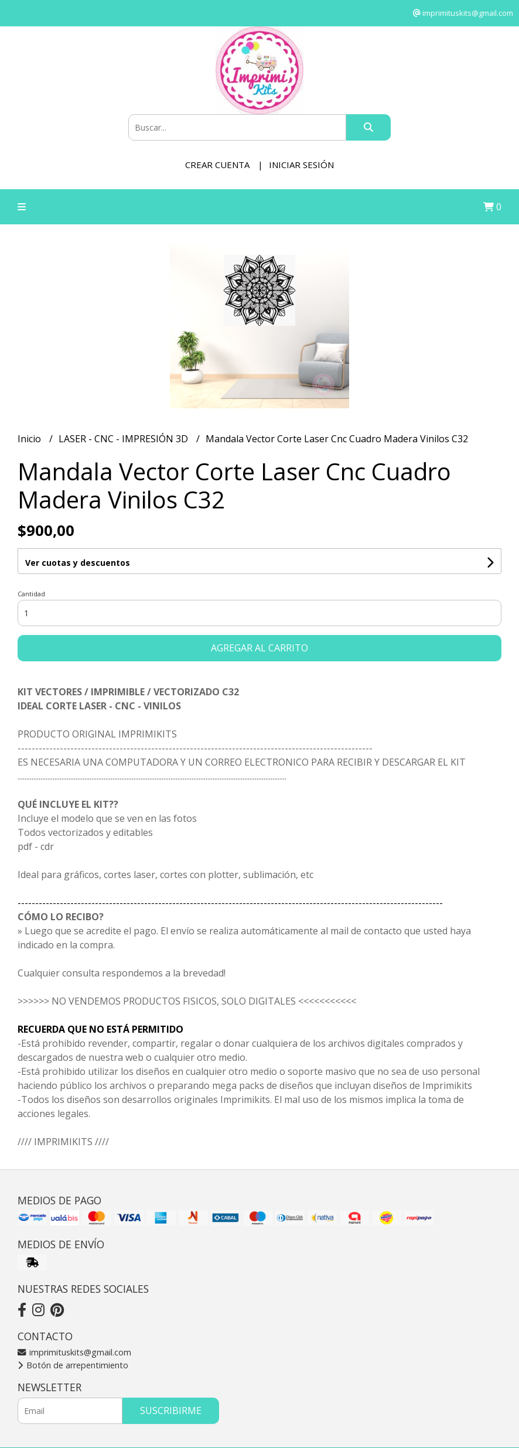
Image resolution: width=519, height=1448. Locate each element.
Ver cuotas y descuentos (77, 562)
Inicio (30, 438)
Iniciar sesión (301, 164)
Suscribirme (171, 1410)
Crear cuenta (217, 164)
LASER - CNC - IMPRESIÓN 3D (124, 438)
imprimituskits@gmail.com (74, 1352)
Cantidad (31, 593)
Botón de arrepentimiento (73, 1365)
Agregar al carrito (259, 647)
